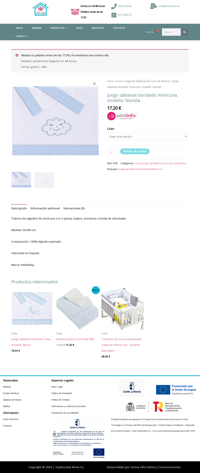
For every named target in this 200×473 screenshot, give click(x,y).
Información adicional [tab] (45, 208)
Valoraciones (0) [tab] (73, 208)
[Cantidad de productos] (112, 152)
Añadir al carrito (135, 151)
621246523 (124, 14)
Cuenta (21, 36)
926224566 (124, 6)
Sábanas (36, 27)
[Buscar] (184, 32)
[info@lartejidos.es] (153, 6)
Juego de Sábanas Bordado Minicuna (140, 169)
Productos (59, 28)
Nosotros (98, 27)
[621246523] (114, 15)
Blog (79, 27)
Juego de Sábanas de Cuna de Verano (147, 81)
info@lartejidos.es (168, 6)
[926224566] (114, 6)
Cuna (119, 81)
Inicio (19, 27)
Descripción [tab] (19, 208)
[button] (94, 83)
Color (110, 129)
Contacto (119, 27)
